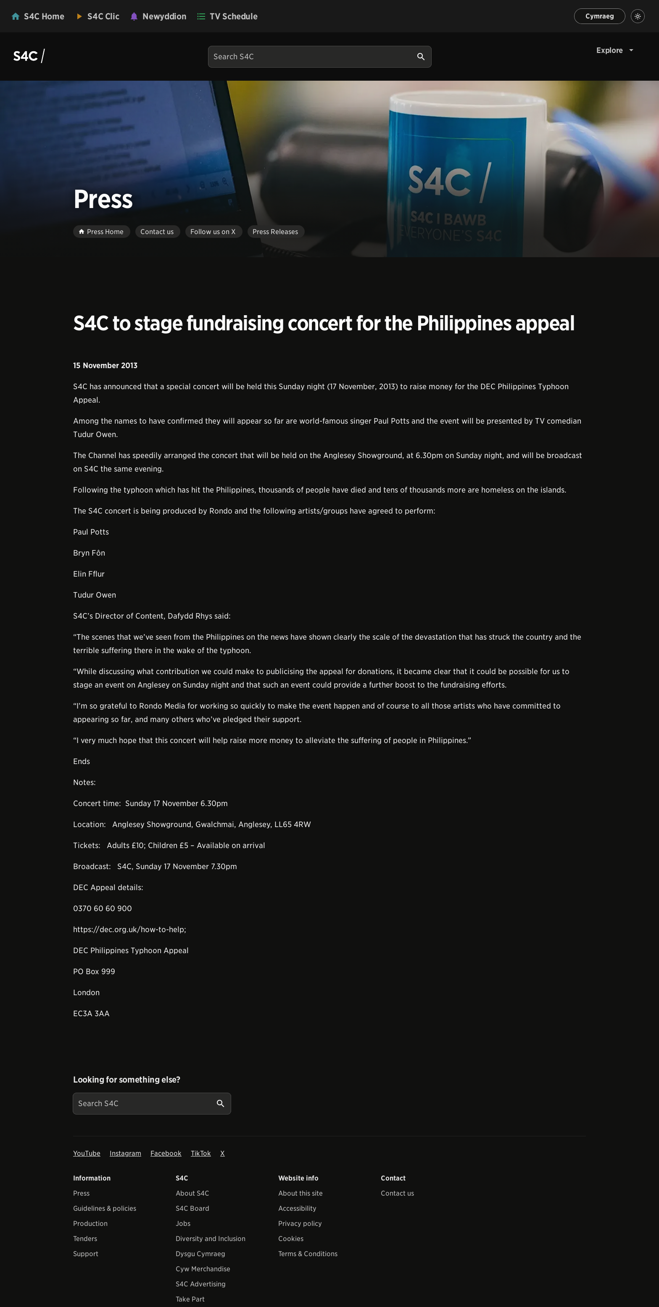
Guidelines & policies (104, 1208)
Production (90, 1224)
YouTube (86, 1153)
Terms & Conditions (307, 1254)
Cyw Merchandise (203, 1269)
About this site (300, 1193)
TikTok (201, 1153)
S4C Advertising (201, 1284)
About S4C (192, 1193)
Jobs (183, 1224)
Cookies (290, 1239)
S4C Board (192, 1208)
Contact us (397, 1193)
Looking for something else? (126, 1080)
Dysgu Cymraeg (200, 1254)
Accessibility (297, 1208)
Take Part (190, 1299)
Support (85, 1254)
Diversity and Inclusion (210, 1239)
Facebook (166, 1153)
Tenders (85, 1239)
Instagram (125, 1153)
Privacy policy (300, 1224)
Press (81, 1193)
